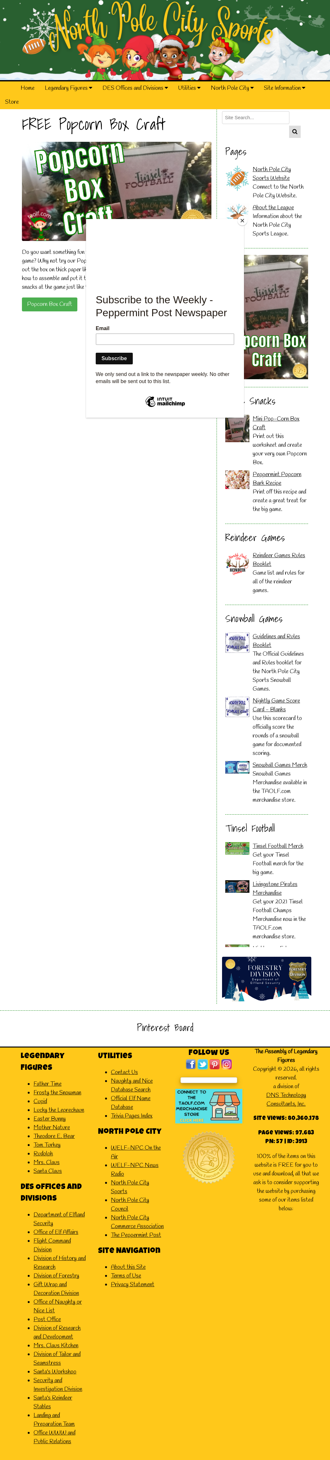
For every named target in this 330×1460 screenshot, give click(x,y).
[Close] (242, 220)
